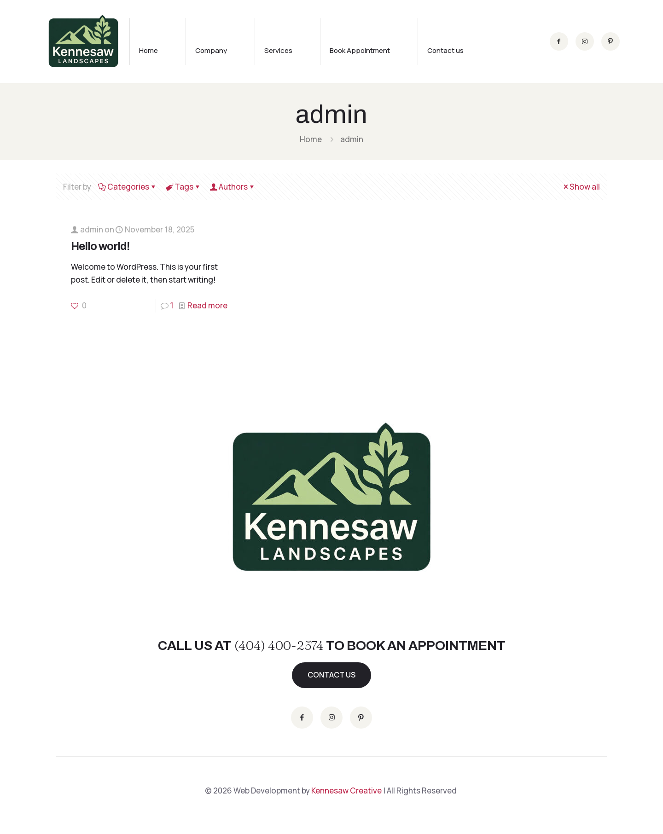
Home (311, 139)
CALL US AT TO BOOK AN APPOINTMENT (332, 645)
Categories (127, 186)
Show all (581, 186)
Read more (207, 305)
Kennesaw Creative (346, 790)
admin (91, 229)
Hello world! (100, 246)
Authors (232, 186)
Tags (183, 186)
